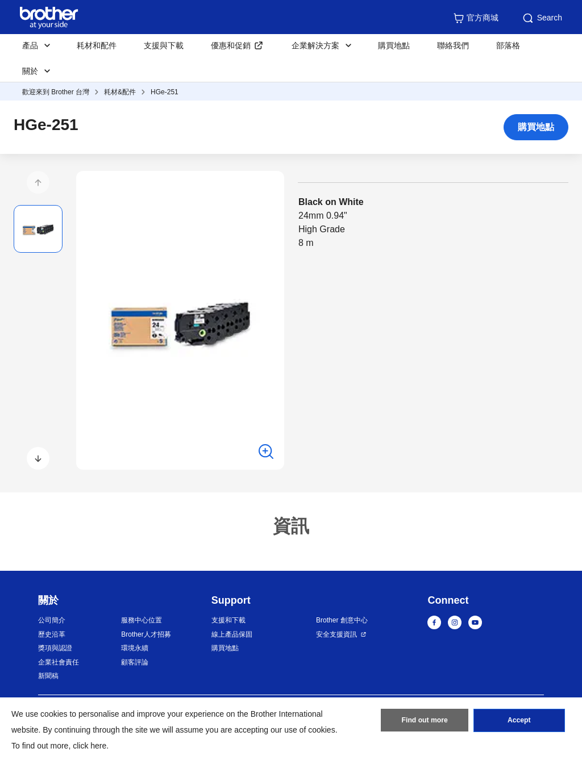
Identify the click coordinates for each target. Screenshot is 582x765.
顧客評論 (134, 662)
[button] (38, 182)
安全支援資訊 (336, 634)
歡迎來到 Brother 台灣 (55, 92)
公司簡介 (51, 620)
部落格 (508, 45)
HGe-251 (164, 92)
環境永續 (134, 648)
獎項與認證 (55, 648)
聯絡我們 (453, 45)
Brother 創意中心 (342, 620)
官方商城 (475, 18)
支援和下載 (228, 620)
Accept (519, 721)
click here (89, 745)
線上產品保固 (231, 634)
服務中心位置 (141, 620)
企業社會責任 (58, 662)
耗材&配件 (120, 92)
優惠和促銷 (231, 45)
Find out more (424, 721)
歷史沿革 (51, 634)
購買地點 (394, 45)
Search (541, 18)
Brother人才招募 (146, 634)
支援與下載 (164, 45)
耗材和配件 (97, 45)
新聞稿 (48, 676)
